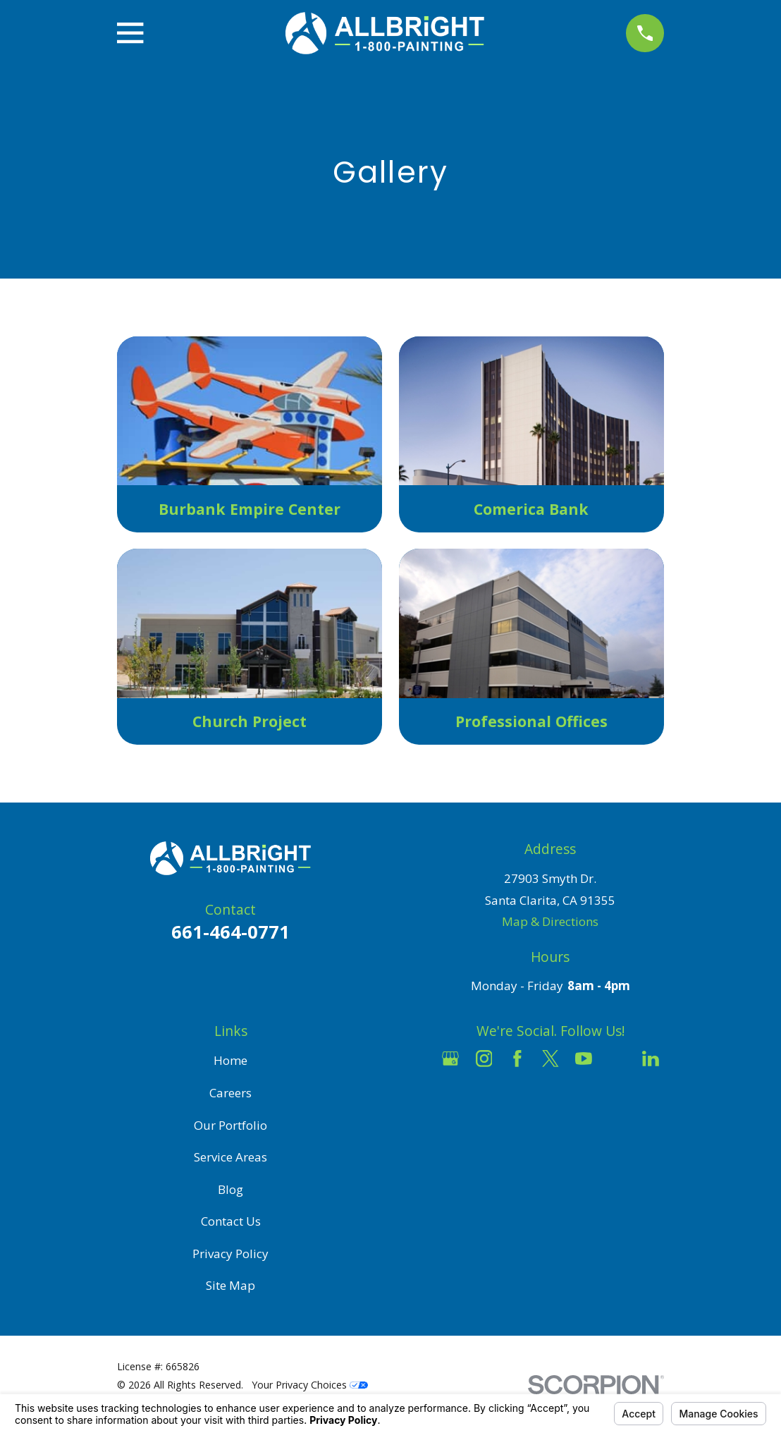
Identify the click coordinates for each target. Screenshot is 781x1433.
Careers (230, 1093)
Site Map (230, 1285)
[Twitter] (550, 1058)
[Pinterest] (550, 1092)
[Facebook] (517, 1058)
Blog (230, 1189)
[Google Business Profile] (450, 1058)
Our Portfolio (230, 1125)
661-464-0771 (230, 932)
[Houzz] (617, 1058)
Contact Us (231, 1221)
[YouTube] (583, 1058)
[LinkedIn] (650, 1058)
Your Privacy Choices (310, 1384)
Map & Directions (550, 921)
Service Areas (230, 1157)
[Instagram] (484, 1058)
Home (230, 1060)
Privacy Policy (230, 1253)
